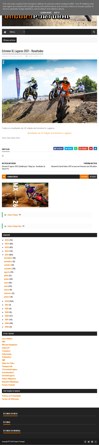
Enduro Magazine (9, 378)
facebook (84, 176)
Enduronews (7, 354)
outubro (7, 264)
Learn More (45, 13)
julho (6, 275)
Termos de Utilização (10, 398)
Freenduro (6, 350)
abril (6, 286)
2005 (7, 326)
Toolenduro (6, 357)
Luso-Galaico (7, 338)
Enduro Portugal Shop (14, 226)
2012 (7, 304)
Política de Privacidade (11, 395)
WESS (36, 56)
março (7, 289)
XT (40, 56)
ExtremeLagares (8, 375)
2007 (7, 319)
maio (6, 282)
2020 (7, 301)
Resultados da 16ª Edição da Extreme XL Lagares (49, 133)
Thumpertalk (7, 366)
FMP (3, 360)
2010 (7, 308)
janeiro (7, 296)
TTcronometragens (9, 369)
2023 (7, 247)
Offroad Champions (9, 344)
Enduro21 (5, 347)
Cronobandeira (8, 372)
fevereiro (8, 293)
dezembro (8, 257)
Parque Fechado (8, 384)
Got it (57, 13)
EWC (3, 341)
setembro (8, 268)
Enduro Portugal (12, 214)
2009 (7, 312)
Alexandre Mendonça (10, 381)
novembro (8, 261)
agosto (7, 272)
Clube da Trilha (8, 363)
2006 (7, 323)
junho (6, 279)
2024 (7, 243)
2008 (7, 315)
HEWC (30, 56)
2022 (7, 251)
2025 (7, 240)
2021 (7, 254)
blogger (93, 176)
